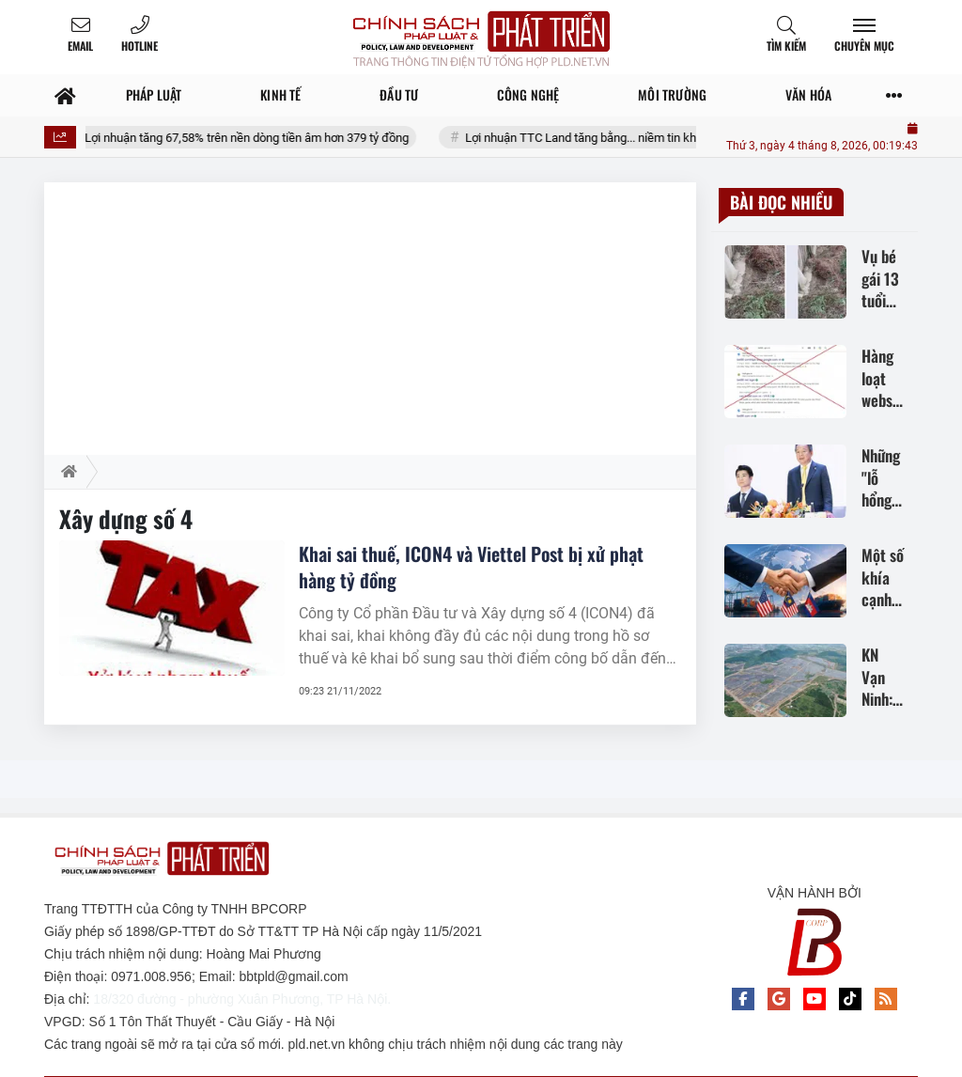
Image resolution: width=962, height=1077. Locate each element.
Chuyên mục (864, 46)
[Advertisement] (370, 313)
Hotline (139, 46)
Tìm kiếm (786, 46)
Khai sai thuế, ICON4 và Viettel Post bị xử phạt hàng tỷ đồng (471, 566)
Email (80, 46)
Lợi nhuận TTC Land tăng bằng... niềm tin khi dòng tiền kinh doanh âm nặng (684, 138)
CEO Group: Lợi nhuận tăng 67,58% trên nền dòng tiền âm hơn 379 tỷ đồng (236, 138)
